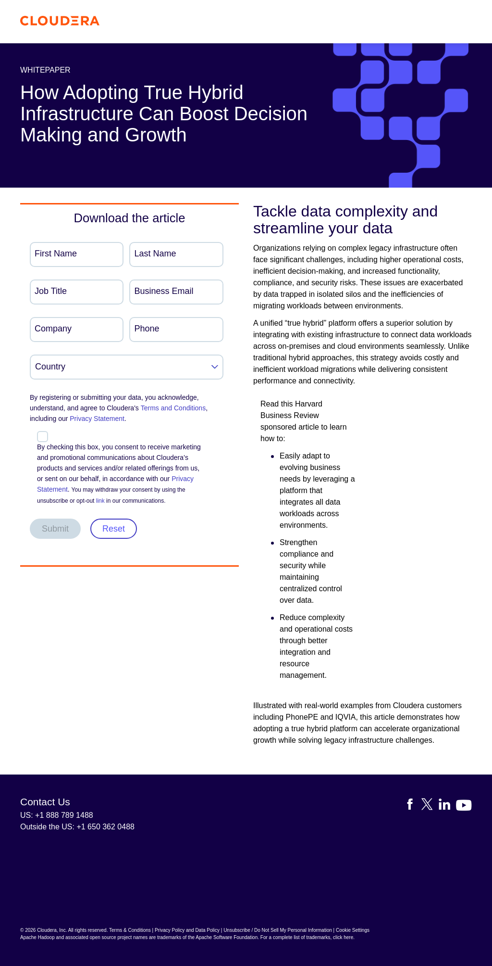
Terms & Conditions (130, 930)
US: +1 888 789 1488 (56, 815)
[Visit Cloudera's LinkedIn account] (447, 806)
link (100, 500)
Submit (55, 529)
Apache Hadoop (37, 937)
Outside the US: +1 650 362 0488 (77, 827)
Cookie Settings (352, 930)
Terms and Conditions (173, 408)
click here (343, 937)
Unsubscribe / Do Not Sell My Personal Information (277, 930)
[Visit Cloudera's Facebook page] (412, 806)
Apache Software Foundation (227, 937)
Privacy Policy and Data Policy (187, 930)
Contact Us (45, 801)
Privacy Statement (97, 418)
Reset (113, 529)
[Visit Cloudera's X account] (430, 806)
